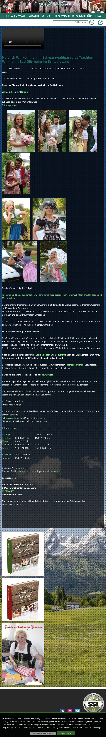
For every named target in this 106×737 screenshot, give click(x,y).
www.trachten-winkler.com (15, 91)
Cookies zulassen (66, 733)
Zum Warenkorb (100, 20)
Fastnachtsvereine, (20, 368)
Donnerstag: (8, 444)
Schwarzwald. (47, 374)
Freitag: (5, 448)
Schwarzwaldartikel (11, 418)
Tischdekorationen (74, 364)
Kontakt (23, 471)
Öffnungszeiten (9, 105)
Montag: (6, 434)
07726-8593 (8, 491)
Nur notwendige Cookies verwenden (43, 733)
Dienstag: (6, 438)
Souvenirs (60, 354)
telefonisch (55, 471)
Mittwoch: (7, 441)
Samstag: (6, 454)
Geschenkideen (43, 354)
